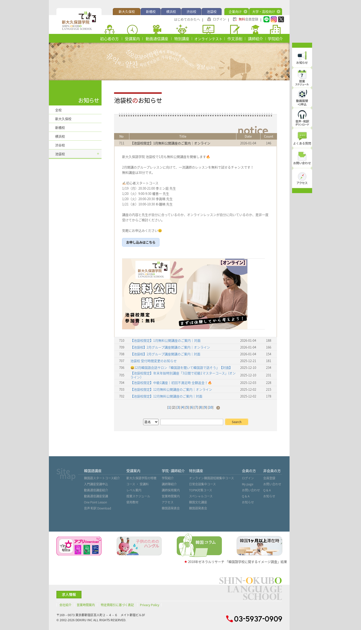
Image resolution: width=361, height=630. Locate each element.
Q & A (245, 496)
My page (247, 484)
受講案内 (132, 38)
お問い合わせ (251, 490)
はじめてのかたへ (187, 19)
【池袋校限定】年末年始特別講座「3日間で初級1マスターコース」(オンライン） (183, 375)
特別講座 (181, 38)
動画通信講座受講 (96, 496)
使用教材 (132, 502)
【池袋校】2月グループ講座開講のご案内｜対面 (165, 354)
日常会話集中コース (202, 484)
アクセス (167, 502)
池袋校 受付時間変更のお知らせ (153, 360)
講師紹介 (255, 38)
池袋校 (212, 11)
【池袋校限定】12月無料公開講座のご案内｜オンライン (171, 389)
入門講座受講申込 (96, 484)
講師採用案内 (171, 490)
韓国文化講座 (198, 502)
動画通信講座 (157, 38)
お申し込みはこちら (140, 242)
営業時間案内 (171, 496)
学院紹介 (275, 38)
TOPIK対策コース (200, 490)
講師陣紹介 (169, 484)
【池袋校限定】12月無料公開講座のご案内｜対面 (166, 396)
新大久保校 (127, 11)
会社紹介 (65, 605)
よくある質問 (302, 143)
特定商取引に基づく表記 (117, 605)
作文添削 (234, 38)
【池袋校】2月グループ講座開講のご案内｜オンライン (170, 347)
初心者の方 (109, 38)
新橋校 (151, 11)
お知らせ (248, 502)
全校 (58, 109)
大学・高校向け (263, 11)
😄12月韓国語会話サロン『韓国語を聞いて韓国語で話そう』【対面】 (181, 367)
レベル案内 (133, 490)
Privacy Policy (149, 605)
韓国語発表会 (171, 508)
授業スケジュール (138, 496)
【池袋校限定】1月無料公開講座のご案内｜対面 (165, 340)
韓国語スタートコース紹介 (102, 478)
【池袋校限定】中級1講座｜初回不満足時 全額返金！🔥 (171, 382)
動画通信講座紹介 (96, 490)
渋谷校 (191, 11)
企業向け (235, 11)
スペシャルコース (201, 496)
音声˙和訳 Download (97, 508)
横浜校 (171, 11)
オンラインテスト (208, 38)
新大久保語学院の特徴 (141, 478)
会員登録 (248, 19)
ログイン (219, 19)
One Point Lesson (95, 502)
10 (210, 407)
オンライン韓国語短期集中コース (211, 478)
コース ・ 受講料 (137, 484)
